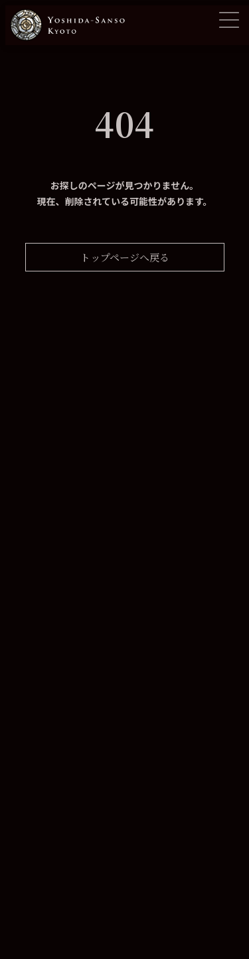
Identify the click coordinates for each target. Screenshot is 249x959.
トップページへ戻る (124, 257)
